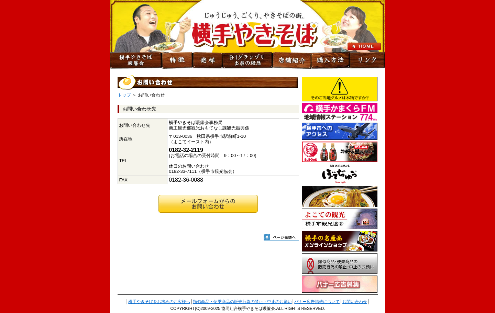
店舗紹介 (292, 60)
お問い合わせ (354, 301)
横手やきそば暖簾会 (136, 60)
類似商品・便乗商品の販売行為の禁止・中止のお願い (242, 301)
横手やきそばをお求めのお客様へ (159, 301)
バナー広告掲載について (317, 301)
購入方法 (330, 60)
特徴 (177, 60)
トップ (124, 95)
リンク (367, 60)
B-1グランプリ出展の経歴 (247, 60)
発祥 (207, 60)
